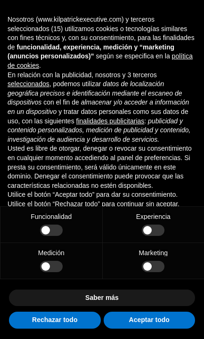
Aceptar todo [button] (149, 319)
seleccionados (28, 84)
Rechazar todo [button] (54, 319)
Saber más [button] (102, 297)
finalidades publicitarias (110, 121)
